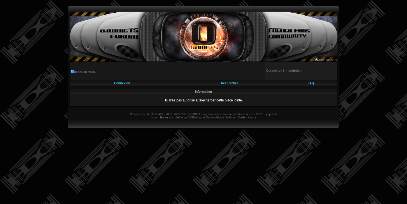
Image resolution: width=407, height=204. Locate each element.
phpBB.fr (271, 114)
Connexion (122, 83)
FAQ (311, 83)
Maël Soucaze (246, 114)
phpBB (150, 114)
